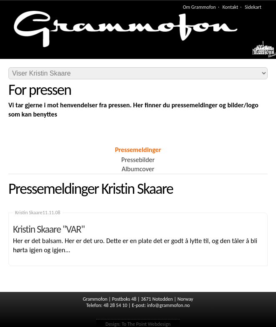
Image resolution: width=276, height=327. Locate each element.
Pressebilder (138, 160)
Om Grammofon (199, 7)
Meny (260, 51)
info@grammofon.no (168, 305)
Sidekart (253, 7)
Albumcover (138, 169)
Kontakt (230, 7)
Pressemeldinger (138, 150)
